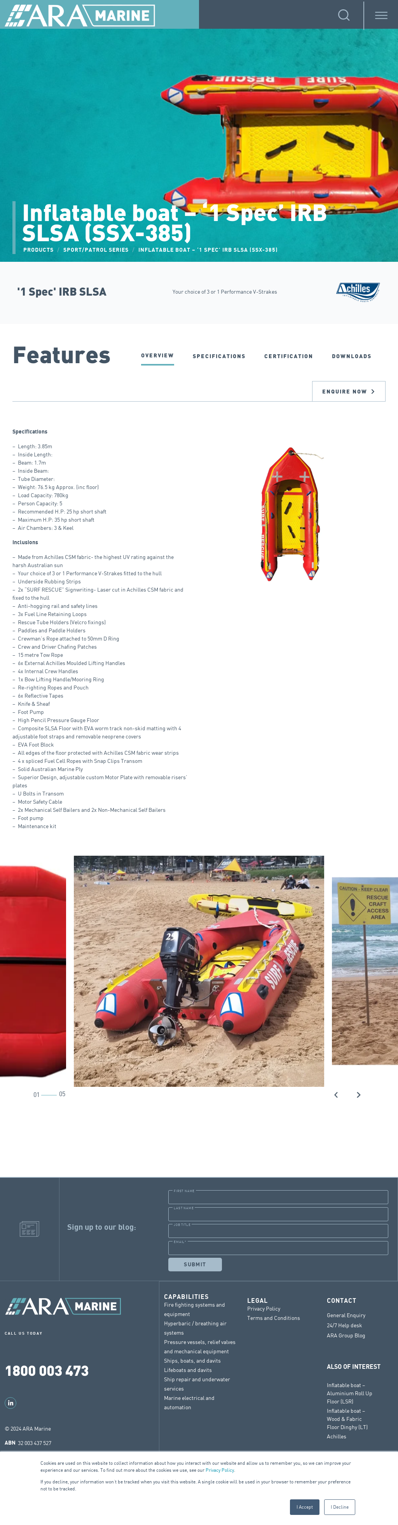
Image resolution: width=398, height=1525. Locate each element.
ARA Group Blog (346, 1335)
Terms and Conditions (273, 1317)
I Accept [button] (305, 1507)
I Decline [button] (340, 1507)
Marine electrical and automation (189, 1402)
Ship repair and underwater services (197, 1383)
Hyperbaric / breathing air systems (195, 1327)
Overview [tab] (157, 355)
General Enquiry (346, 1315)
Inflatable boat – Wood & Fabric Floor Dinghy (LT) (347, 1418)
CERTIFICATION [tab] (288, 356)
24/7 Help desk (344, 1325)
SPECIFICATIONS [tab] (219, 356)
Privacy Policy (220, 1470)
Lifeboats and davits (188, 1369)
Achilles (336, 1436)
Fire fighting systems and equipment (194, 1309)
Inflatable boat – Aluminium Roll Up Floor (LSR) (349, 1392)
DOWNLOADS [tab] (352, 356)
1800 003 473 (47, 1370)
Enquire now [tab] (348, 391)
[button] (336, 1094)
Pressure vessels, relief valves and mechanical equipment (200, 1346)
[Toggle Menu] (381, 15)
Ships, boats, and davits (192, 1360)
